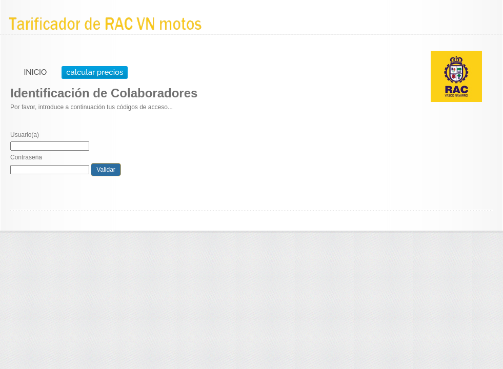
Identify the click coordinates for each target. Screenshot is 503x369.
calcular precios (94, 72)
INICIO (35, 72)
